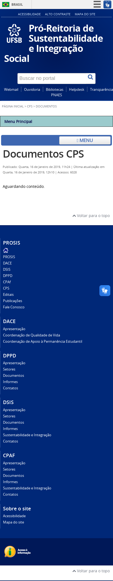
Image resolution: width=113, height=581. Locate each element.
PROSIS (9, 257)
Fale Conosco (14, 307)
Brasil (17, 4)
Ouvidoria (32, 89)
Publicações (12, 301)
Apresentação (14, 329)
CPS (29, 106)
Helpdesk (76, 89)
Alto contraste (57, 14)
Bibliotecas (54, 89)
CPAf (7, 282)
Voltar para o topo (91, 215)
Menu (85, 140)
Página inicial (13, 106)
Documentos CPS (43, 154)
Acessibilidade (29, 14)
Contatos (10, 388)
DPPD (7, 275)
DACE (7, 263)
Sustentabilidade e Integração (27, 435)
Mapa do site (85, 14)
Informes (10, 382)
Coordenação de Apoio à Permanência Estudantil (42, 341)
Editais (8, 294)
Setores (9, 369)
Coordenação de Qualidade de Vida (31, 335)
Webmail (11, 89)
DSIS (6, 269)
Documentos (13, 375)
